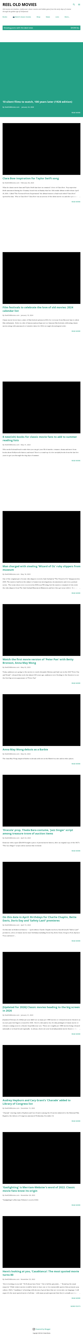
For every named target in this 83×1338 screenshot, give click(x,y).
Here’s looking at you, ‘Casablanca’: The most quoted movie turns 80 (41, 1273)
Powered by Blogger (41, 1329)
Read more (76, 113)
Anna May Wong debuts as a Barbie (25, 749)
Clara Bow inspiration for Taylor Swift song (31, 178)
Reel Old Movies (20, 4)
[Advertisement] (25, 38)
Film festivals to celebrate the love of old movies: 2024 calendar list (38, 309)
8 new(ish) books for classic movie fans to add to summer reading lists (40, 438)
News (48, 17)
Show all (75, 28)
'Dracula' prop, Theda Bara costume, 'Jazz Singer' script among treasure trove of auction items (38, 831)
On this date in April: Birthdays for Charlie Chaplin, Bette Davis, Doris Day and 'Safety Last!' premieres (39, 918)
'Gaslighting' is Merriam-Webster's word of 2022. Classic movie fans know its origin (39, 1188)
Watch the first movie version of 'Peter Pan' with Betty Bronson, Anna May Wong (38, 661)
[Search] (74, 4)
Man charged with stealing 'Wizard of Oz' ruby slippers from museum (41, 567)
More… (67, 17)
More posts (75, 1306)
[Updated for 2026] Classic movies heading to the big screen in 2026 (41, 1008)
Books (5, 17)
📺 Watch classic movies (22, 17)
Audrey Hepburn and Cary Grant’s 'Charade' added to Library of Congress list (37, 1101)
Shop (38, 17)
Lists (57, 17)
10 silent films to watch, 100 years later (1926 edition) (37, 101)
